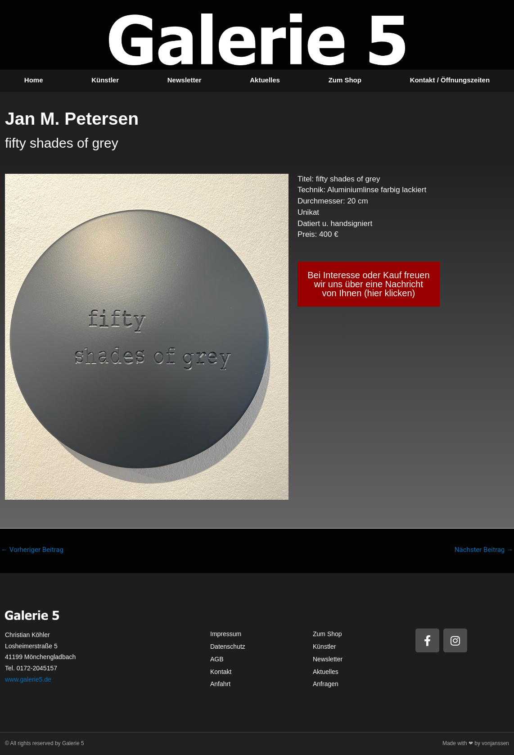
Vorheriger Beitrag (32, 550)
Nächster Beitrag (484, 550)
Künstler (105, 80)
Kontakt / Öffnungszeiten (450, 80)
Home (33, 80)
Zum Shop (345, 80)
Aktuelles (265, 80)
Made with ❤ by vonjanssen (475, 743)
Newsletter (184, 80)
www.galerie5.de (28, 679)
